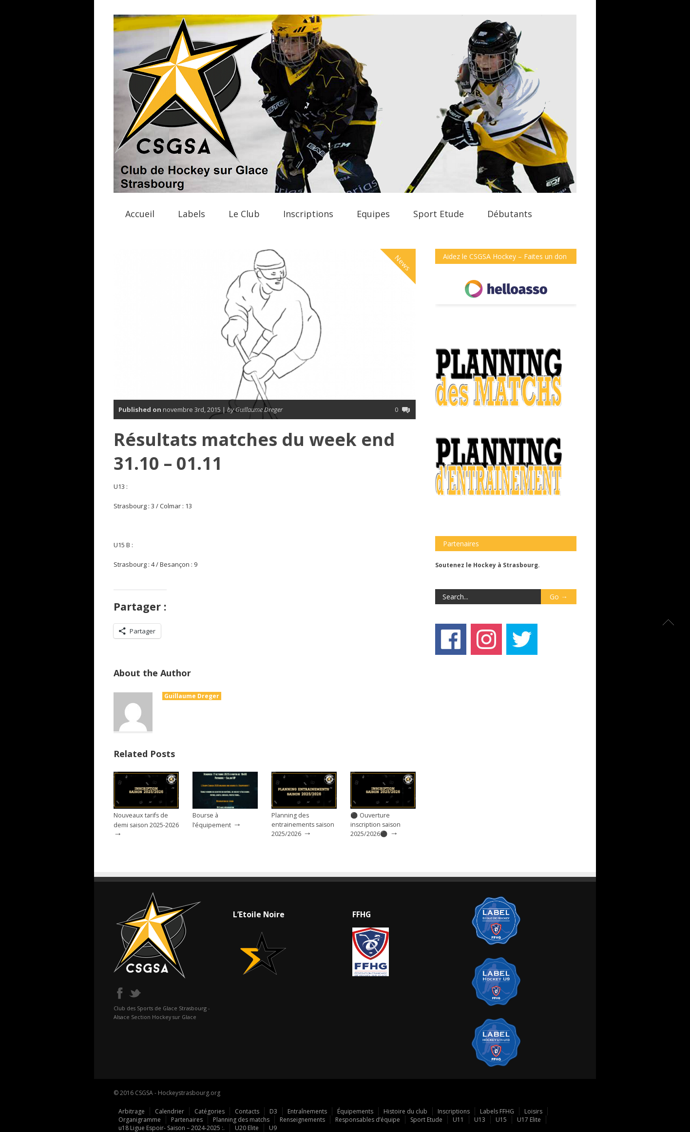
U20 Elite (247, 1128)
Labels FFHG (497, 1111)
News (403, 263)
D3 (273, 1111)
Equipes (373, 214)
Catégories (209, 1111)
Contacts (247, 1111)
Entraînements (307, 1111)
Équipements (355, 1111)
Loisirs (533, 1111)
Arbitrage (131, 1111)
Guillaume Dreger (191, 696)
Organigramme (139, 1119)
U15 (501, 1119)
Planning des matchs (241, 1119)
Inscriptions (308, 214)
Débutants (509, 214)
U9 (273, 1128)
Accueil (139, 214)
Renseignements (302, 1119)
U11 (458, 1119)
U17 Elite (529, 1119)
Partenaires (187, 1119)
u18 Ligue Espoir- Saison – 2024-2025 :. (171, 1128)
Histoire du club (405, 1111)
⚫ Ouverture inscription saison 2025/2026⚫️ (375, 824)
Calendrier (169, 1111)
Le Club (244, 214)
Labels (191, 214)
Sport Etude (438, 214)
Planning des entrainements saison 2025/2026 (302, 824)
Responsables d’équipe (367, 1119)
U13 (479, 1119)
